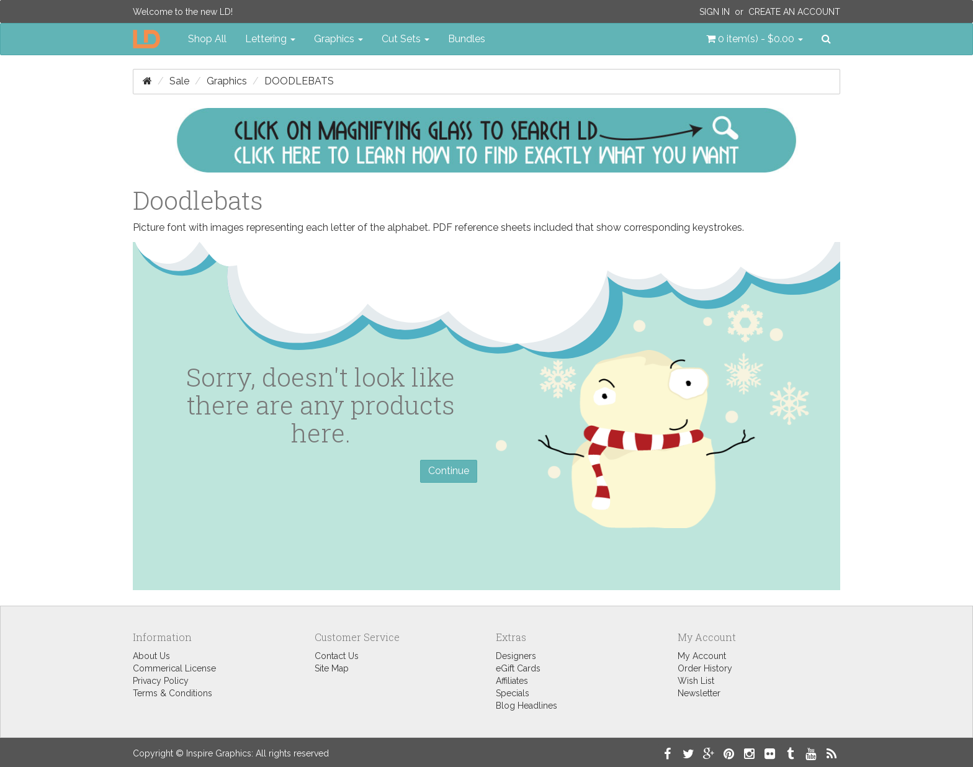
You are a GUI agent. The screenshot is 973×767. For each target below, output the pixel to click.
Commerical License (174, 668)
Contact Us (337, 656)
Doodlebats (299, 81)
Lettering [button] (270, 39)
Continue (448, 471)
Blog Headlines (526, 706)
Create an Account (794, 12)
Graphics (227, 81)
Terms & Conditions (172, 693)
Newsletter (699, 693)
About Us (151, 656)
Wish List (696, 681)
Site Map (332, 668)
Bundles (466, 39)
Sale (179, 81)
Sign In (714, 12)
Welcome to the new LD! (183, 12)
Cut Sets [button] (405, 39)
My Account (702, 656)
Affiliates (512, 681)
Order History (705, 668)
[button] (754, 39)
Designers (516, 656)
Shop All (207, 39)
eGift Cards (518, 668)
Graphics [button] (338, 39)
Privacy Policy (161, 681)
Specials (512, 693)
